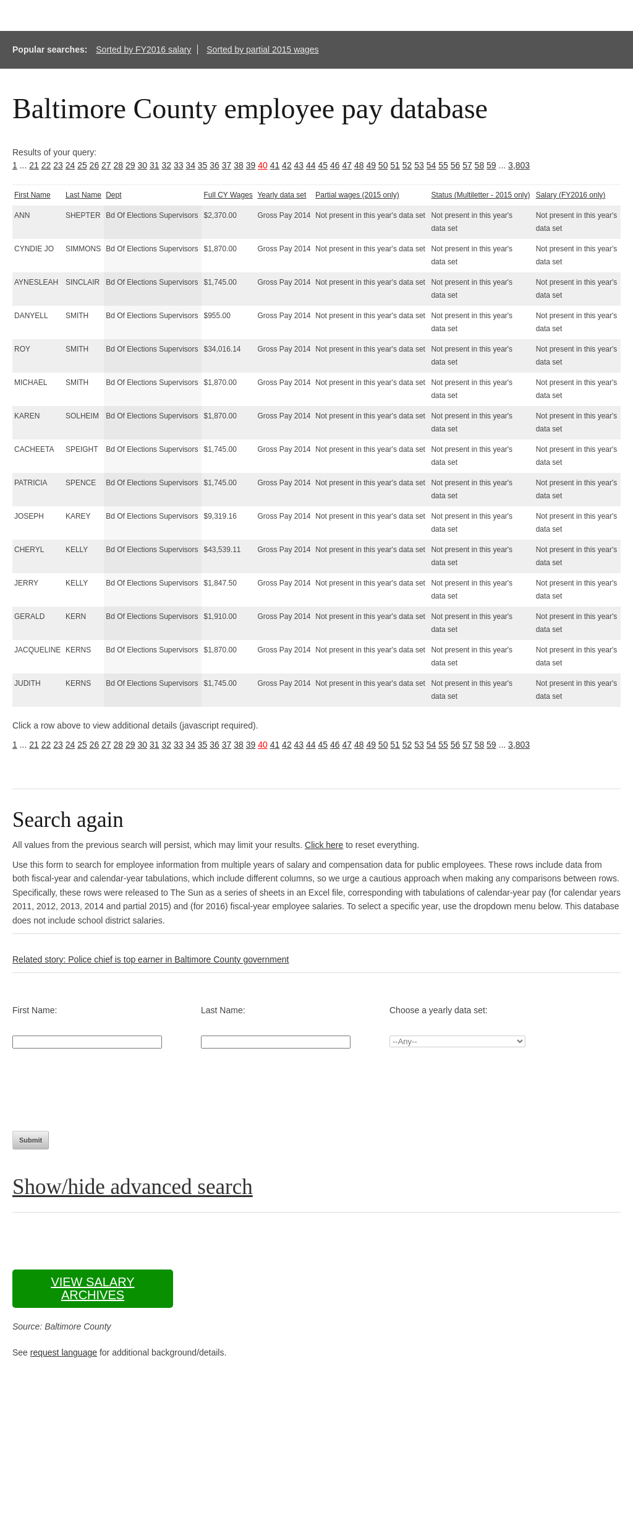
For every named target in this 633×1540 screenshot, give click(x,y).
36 (214, 165)
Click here (324, 845)
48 (359, 165)
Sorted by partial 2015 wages (262, 49)
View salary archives (92, 1288)
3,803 (519, 165)
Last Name (83, 195)
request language (63, 1352)
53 (419, 165)
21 (34, 165)
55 (443, 165)
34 (190, 165)
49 (371, 165)
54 (431, 165)
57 (467, 165)
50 (383, 165)
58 (480, 165)
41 (275, 165)
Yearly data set (281, 195)
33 (179, 165)
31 (154, 165)
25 (82, 165)
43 (299, 165)
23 (58, 165)
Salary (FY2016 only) (571, 195)
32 (166, 165)
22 (46, 165)
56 (456, 165)
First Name (32, 195)
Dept (113, 195)
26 (95, 165)
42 (287, 165)
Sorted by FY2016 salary (143, 49)
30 (142, 165)
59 (491, 165)
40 (263, 165)
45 (323, 165)
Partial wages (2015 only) (357, 195)
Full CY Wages (227, 195)
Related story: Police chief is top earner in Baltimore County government (150, 959)
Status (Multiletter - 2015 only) (480, 195)
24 (70, 165)
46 (335, 165)
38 (239, 165)
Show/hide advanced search (132, 1187)
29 (130, 165)
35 (203, 165)
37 (227, 165)
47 (347, 165)
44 (311, 165)
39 (251, 165)
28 (119, 165)
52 (407, 165)
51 (395, 165)
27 (106, 165)
